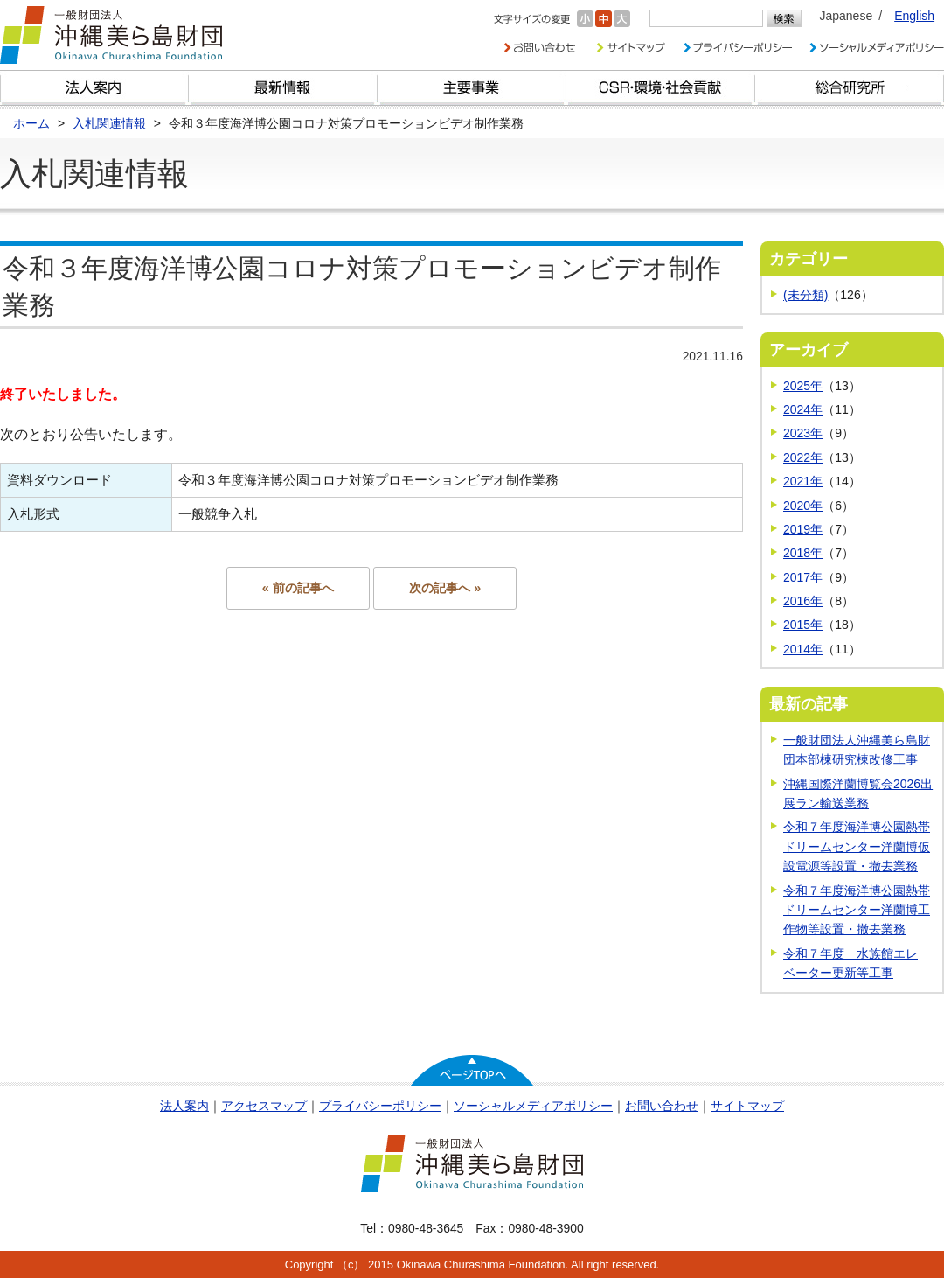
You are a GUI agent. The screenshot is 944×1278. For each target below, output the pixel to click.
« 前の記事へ (298, 588)
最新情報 (283, 88)
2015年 (803, 625)
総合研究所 (849, 88)
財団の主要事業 (472, 88)
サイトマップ (747, 1106)
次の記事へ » (445, 588)
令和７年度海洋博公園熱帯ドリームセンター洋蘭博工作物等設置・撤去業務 (856, 910)
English (914, 16)
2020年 (803, 506)
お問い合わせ (661, 1106)
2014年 (803, 649)
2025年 (803, 386)
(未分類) (805, 295)
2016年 (803, 601)
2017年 (803, 577)
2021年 (803, 481)
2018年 (803, 553)
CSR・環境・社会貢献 (660, 88)
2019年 (803, 529)
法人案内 (184, 1106)
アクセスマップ (264, 1106)
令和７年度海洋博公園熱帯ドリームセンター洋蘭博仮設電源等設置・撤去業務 (856, 846)
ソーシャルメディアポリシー (533, 1106)
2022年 (803, 457)
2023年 (803, 433)
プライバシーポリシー (380, 1106)
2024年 (803, 409)
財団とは (94, 88)
